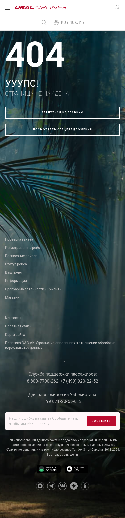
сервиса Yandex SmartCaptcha (81, 449)
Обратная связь (18, 326)
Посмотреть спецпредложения (62, 129)
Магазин (12, 297)
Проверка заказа (19, 239)
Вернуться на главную (63, 112)
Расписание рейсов (21, 256)
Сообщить (101, 421)
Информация (16, 281)
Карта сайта (15, 335)
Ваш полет (14, 272)
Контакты (13, 318)
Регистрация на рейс (22, 248)
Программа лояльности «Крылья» (33, 289)
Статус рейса (16, 264)
